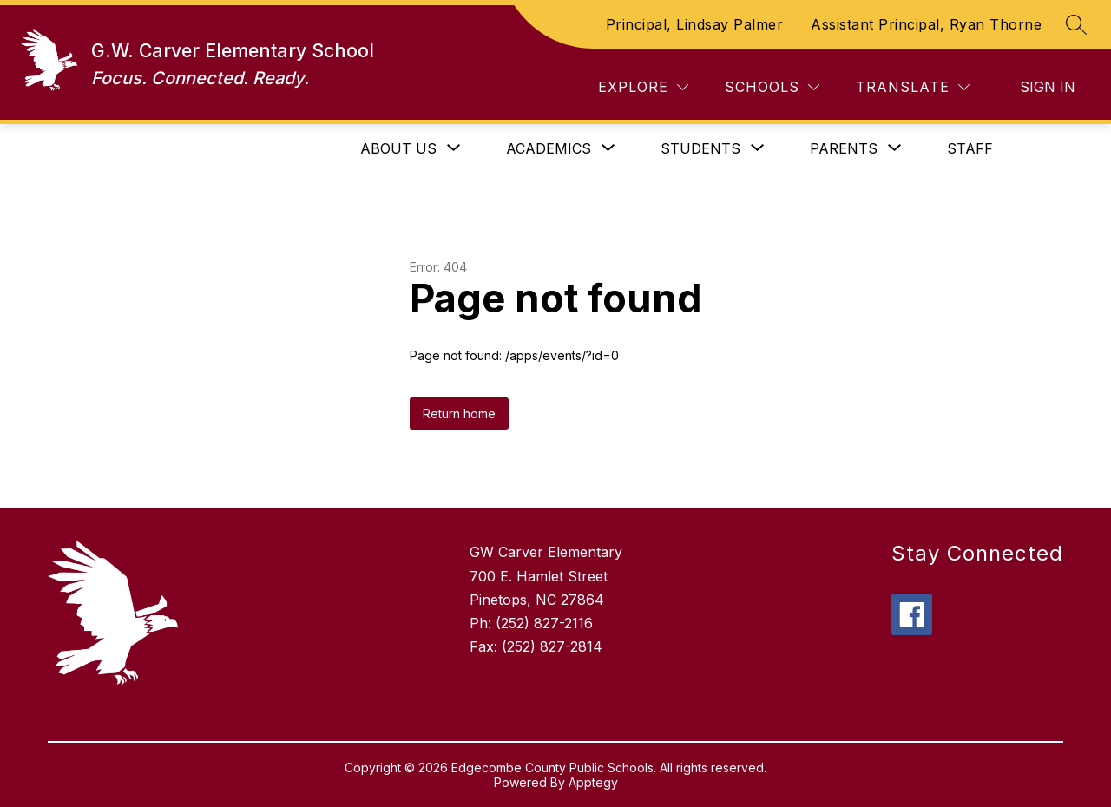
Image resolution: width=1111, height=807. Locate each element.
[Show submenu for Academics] (548, 148)
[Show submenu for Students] (700, 148)
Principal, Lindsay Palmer (695, 24)
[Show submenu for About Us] (398, 148)
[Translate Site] (912, 87)
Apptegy (593, 782)
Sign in (1047, 86)
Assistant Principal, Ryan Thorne (926, 24)
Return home (459, 413)
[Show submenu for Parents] (844, 148)
